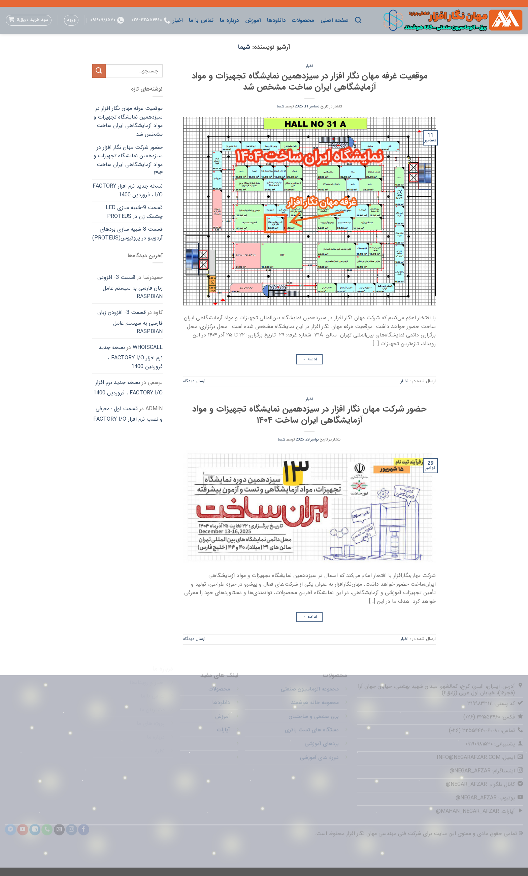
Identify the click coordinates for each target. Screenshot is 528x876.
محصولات (303, 20)
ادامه (309, 359)
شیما (244, 47)
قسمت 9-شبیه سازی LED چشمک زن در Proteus (134, 212)
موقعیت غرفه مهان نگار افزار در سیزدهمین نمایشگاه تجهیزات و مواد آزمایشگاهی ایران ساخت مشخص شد (310, 81)
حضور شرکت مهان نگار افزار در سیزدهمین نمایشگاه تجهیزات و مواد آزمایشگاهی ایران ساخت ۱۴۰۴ (309, 414)
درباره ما (229, 20)
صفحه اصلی (335, 20)
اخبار (178, 20)
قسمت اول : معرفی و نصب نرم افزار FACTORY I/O (128, 414)
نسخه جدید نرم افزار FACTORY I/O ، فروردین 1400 (128, 190)
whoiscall (148, 347)
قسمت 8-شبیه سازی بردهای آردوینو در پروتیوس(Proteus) (127, 233)
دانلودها (276, 20)
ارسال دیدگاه (194, 381)
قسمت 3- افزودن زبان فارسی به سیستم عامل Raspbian (130, 287)
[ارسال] (99, 70)
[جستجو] (358, 20)
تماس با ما (201, 20)
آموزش (253, 20)
